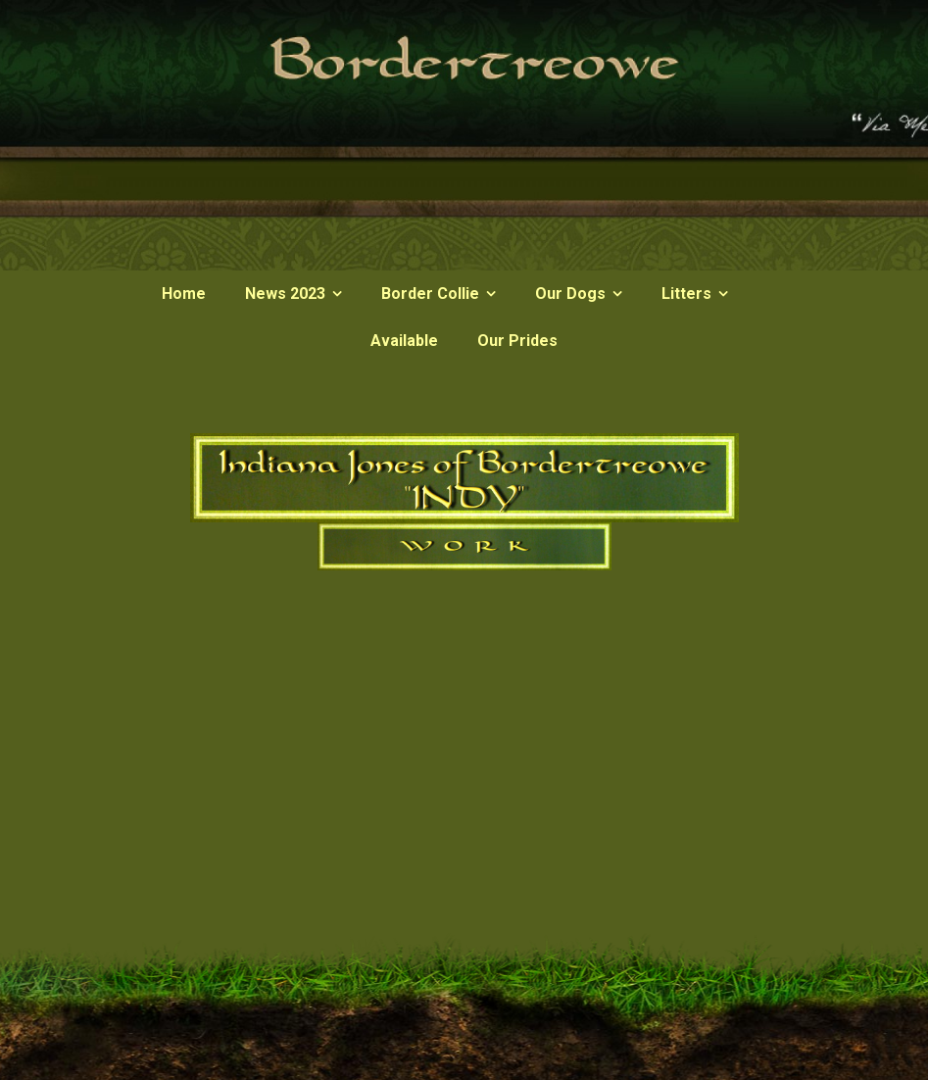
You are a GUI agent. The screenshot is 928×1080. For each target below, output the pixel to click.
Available (404, 340)
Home (184, 293)
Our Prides (517, 340)
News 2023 (285, 293)
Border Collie (430, 293)
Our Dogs (570, 293)
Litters (686, 293)
